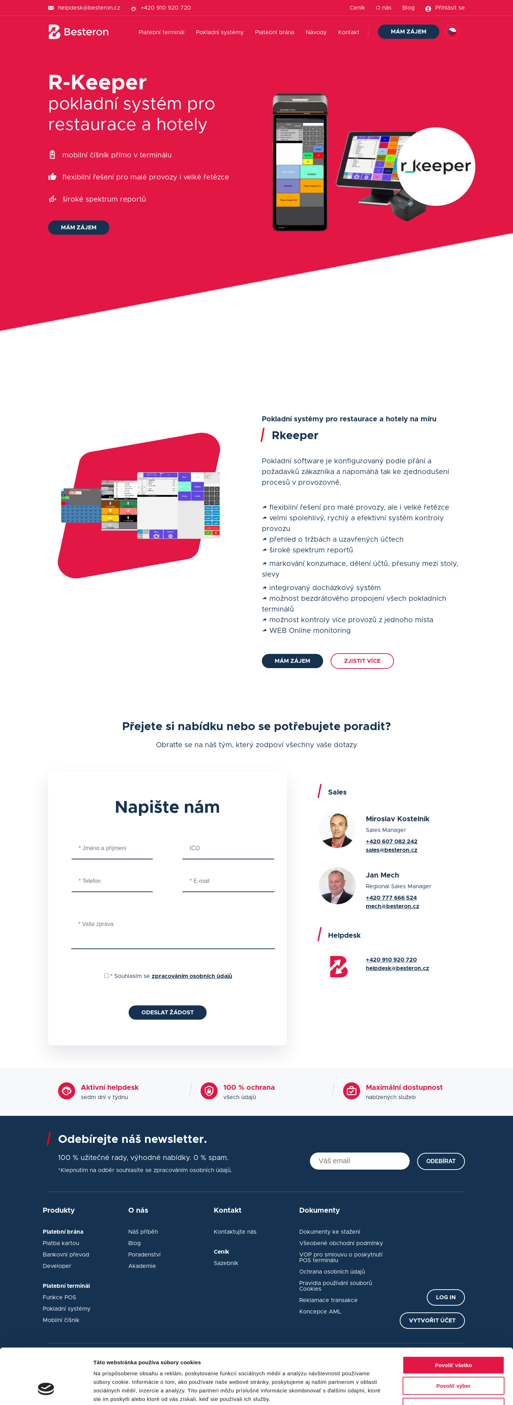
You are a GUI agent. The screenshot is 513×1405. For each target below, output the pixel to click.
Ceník (357, 8)
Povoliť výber (453, 1339)
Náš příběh (143, 1232)
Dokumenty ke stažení (329, 1232)
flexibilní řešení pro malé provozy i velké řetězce (145, 177)
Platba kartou (61, 1243)
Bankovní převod (66, 1255)
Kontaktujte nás (235, 1232)
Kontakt (348, 32)
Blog (408, 8)
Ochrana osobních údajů (332, 1272)
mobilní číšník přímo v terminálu (117, 155)
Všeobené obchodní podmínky (341, 1243)
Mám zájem (408, 32)
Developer (57, 1266)
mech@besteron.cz (392, 906)
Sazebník (226, 1263)
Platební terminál (162, 32)
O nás (384, 8)
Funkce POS (59, 1297)
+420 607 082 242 (392, 841)
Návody (316, 32)
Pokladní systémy (220, 32)
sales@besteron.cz (392, 850)
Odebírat (441, 1161)
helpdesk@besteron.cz (89, 8)
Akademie (142, 1266)
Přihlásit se (450, 8)
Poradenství (144, 1255)
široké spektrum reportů (104, 199)
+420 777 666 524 (391, 898)
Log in (446, 1297)
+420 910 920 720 (166, 8)
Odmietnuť (453, 1360)
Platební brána (274, 32)
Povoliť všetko (453, 1318)
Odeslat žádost (167, 1012)
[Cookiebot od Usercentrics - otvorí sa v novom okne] (46, 1391)
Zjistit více (362, 661)
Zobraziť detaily (372, 1391)
